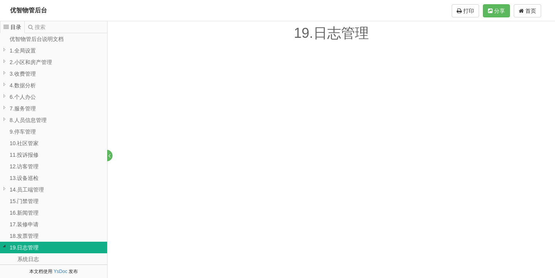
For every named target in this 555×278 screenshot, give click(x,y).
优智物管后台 (28, 10)
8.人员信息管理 (28, 120)
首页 (527, 11)
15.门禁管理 (24, 201)
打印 (465, 11)
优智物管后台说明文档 (37, 39)
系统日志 (28, 259)
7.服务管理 (23, 108)
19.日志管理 (24, 247)
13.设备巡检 (24, 178)
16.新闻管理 (24, 213)
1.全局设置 (23, 50)
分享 (496, 11)
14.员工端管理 (27, 189)
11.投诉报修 (24, 155)
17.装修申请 (24, 224)
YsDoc (60, 271)
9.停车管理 (23, 132)
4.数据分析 (23, 85)
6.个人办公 (23, 97)
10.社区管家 (24, 143)
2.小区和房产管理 (31, 62)
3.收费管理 (23, 74)
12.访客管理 (24, 166)
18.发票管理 (24, 236)
